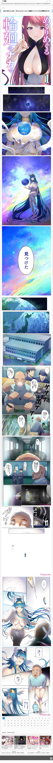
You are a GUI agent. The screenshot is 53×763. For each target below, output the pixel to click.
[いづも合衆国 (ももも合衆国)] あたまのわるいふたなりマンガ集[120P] (7, 747)
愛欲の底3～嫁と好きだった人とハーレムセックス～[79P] (45, 747)
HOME (3, 3)
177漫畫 (4, 1)
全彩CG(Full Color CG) (10, 3)
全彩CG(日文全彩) (18, 3)
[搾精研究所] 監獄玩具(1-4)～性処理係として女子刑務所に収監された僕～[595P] (20, 747)
